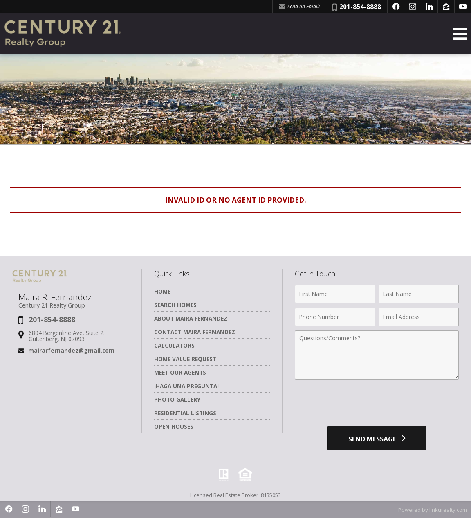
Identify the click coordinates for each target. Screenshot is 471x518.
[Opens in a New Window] (396, 6)
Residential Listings (185, 413)
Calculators (174, 345)
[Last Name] (419, 294)
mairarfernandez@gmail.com (71, 350)
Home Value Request (185, 359)
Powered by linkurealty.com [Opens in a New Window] (432, 509)
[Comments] (377, 355)
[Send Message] (376, 438)
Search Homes (175, 305)
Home (162, 291)
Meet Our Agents (180, 372)
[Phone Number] (335, 317)
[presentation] (377, 404)
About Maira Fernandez (190, 318)
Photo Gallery (177, 399)
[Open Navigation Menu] (460, 33)
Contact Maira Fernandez (194, 332)
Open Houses (173, 426)
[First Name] (335, 294)
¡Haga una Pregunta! (186, 386)
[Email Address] (419, 317)
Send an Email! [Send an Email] (299, 6)
